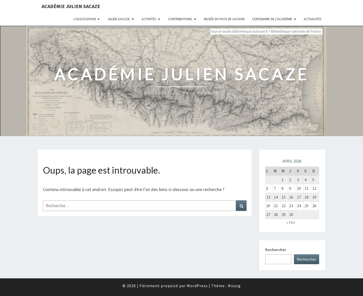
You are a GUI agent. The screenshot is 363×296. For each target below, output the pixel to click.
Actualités (312, 19)
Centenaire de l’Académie (272, 19)
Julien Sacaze (118, 19)
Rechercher (275, 249)
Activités (149, 19)
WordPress (197, 285)
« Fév (290, 222)
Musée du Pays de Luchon (224, 19)
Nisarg (234, 285)
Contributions (180, 19)
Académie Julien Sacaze (71, 6)
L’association (85, 19)
